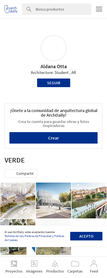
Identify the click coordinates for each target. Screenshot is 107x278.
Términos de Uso (14, 236)
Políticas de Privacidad (38, 236)
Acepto (86, 236)
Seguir (53, 82)
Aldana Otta (54, 66)
